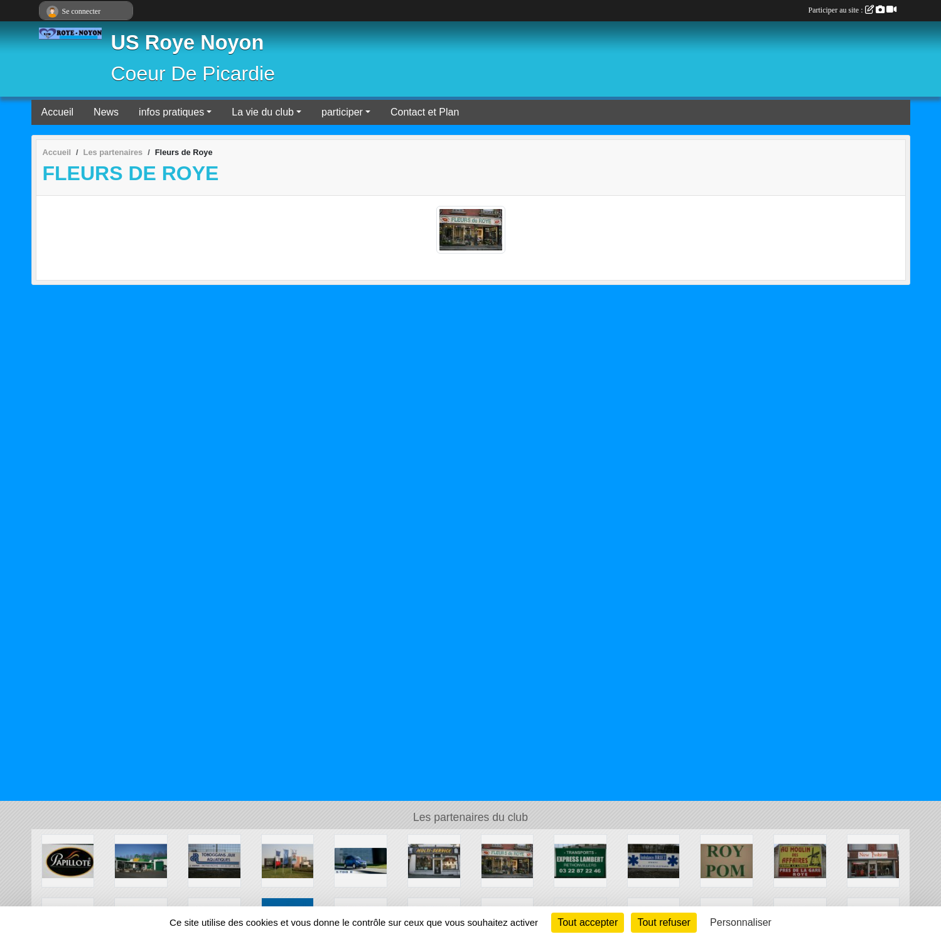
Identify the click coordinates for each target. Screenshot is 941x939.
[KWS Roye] (288, 860)
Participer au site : (852, 10)
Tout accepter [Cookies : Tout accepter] (587, 922)
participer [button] (342, 112)
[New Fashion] (873, 860)
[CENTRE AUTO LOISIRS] (360, 860)
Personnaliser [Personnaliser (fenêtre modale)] (741, 922)
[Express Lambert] (580, 860)
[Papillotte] (68, 860)
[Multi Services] (434, 860)
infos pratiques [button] (171, 112)
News (106, 112)
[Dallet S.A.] (214, 860)
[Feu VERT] (141, 860)
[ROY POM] (726, 860)
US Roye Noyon (187, 42)
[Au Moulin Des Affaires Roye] (800, 860)
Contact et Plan (424, 112)
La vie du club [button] (263, 112)
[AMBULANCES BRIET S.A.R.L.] (653, 860)
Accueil (57, 112)
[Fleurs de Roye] (507, 860)
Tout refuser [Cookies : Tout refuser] (663, 922)
